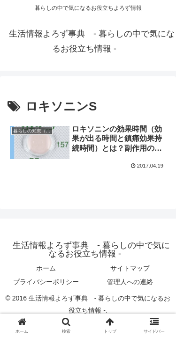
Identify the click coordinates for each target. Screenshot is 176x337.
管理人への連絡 (130, 282)
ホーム (46, 268)
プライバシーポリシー (46, 282)
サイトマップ (130, 268)
